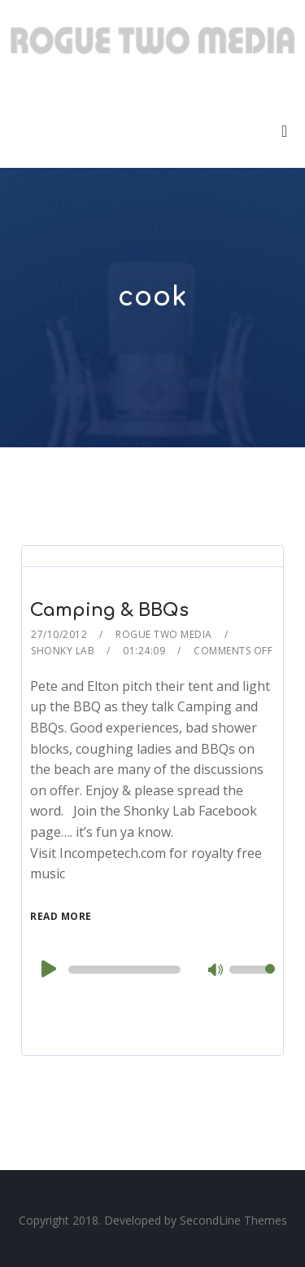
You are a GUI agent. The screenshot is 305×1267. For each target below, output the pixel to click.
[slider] (124, 970)
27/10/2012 (59, 634)
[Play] (47, 968)
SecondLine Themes (233, 1220)
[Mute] (216, 971)
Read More (61, 916)
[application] (152, 969)
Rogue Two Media (163, 634)
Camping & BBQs (109, 610)
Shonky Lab (62, 651)
